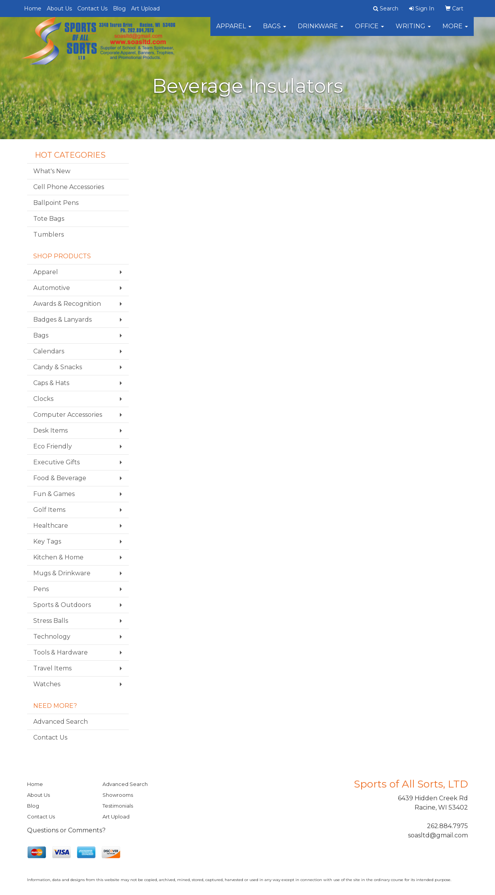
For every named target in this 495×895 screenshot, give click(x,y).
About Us (59, 8)
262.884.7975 (447, 826)
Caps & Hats (51, 383)
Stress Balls (50, 620)
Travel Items (52, 668)
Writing (413, 30)
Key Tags (47, 541)
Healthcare (50, 525)
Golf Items (49, 509)
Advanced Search (60, 721)
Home (32, 8)
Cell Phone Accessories (68, 187)
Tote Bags (48, 218)
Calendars (48, 351)
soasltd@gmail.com (438, 835)
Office (369, 30)
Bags (274, 30)
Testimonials (117, 806)
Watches (46, 684)
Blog (119, 8)
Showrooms (117, 795)
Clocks (43, 398)
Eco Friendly (52, 446)
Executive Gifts (56, 462)
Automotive (51, 288)
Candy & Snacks (57, 367)
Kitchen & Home (58, 557)
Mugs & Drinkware (61, 573)
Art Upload (145, 8)
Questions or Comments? (66, 830)
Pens (41, 589)
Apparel (233, 30)
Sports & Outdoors (62, 605)
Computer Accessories (67, 414)
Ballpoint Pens (56, 202)
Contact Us (92, 8)
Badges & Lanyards (62, 319)
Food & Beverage (59, 478)
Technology (51, 636)
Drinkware (320, 30)
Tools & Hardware (60, 652)
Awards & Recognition (67, 303)
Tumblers (48, 234)
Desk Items (50, 430)
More (455, 30)
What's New (51, 171)
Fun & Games (54, 494)
